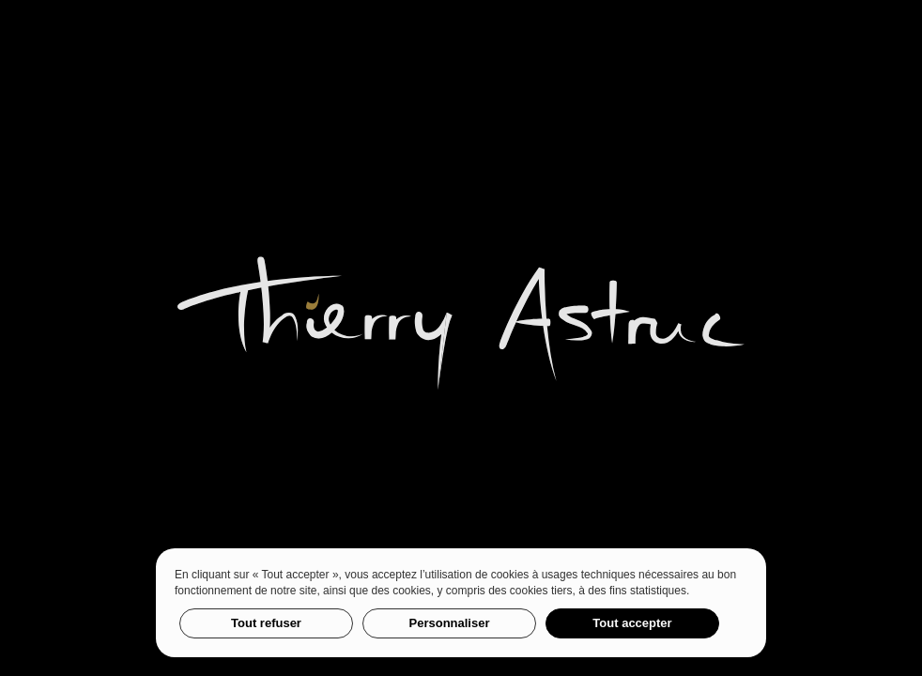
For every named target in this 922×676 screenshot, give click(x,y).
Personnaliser (449, 623)
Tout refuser (266, 623)
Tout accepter (631, 623)
